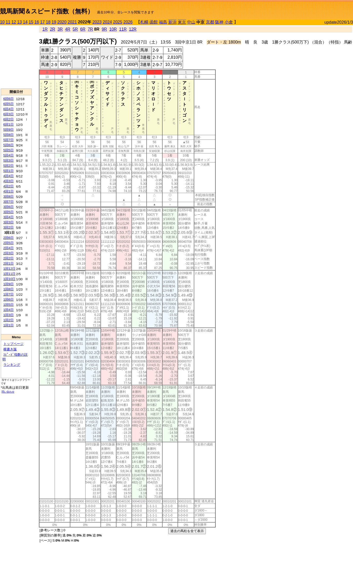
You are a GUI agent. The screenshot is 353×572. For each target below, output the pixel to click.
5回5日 (8, 150)
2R (52, 29)
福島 (163, 22)
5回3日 (8, 160)
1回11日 (9, 274)
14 (25, 22)
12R (133, 29)
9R (104, 29)
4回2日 (8, 186)
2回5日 (8, 243)
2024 (107, 22)
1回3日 (8, 315)
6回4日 (8, 109)
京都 (210, 22)
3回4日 (8, 217)
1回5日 (8, 305)
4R (67, 29)
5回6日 (8, 145)
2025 (117, 22)
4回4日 (8, 176)
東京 (182, 22)
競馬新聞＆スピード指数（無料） (47, 11)
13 (19, 22)
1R (44, 29)
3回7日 (8, 202)
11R (123, 29)
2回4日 (8, 248)
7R (90, 29)
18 (48, 22)
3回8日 (8, 196)
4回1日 (8, 191)
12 (14, 22)
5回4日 (8, 155)
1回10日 (9, 279)
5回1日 (8, 171)
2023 (97, 22)
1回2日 (8, 320)
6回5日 (8, 104)
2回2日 (8, 258)
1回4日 (8, 310)
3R (60, 29)
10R (113, 29)
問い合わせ (8, 391)
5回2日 (8, 166)
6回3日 (8, 114)
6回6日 (8, 99)
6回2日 (8, 119)
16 (37, 22)
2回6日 (8, 238)
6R (82, 29)
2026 (128, 22)
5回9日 (8, 130)
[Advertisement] (16, 57)
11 (8, 22)
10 (2, 22)
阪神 (219, 22)
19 (54, 22)
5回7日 (8, 140)
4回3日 (8, 181)
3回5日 (8, 212)
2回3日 (8, 253)
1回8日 (8, 289)
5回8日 (8, 135)
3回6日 (8, 207)
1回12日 (9, 269)
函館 (153, 22)
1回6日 (8, 299)
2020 (62, 22)
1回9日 (8, 284)
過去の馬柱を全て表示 (187, 531)
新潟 (172, 22)
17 (42, 22)
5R (75, 29)
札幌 (144, 22)
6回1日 (8, 124)
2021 (72, 22)
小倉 (229, 22)
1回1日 (8, 325)
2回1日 (8, 263)
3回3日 (8, 222)
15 (31, 22)
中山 (191, 22)
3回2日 (8, 227)
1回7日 (8, 294)
